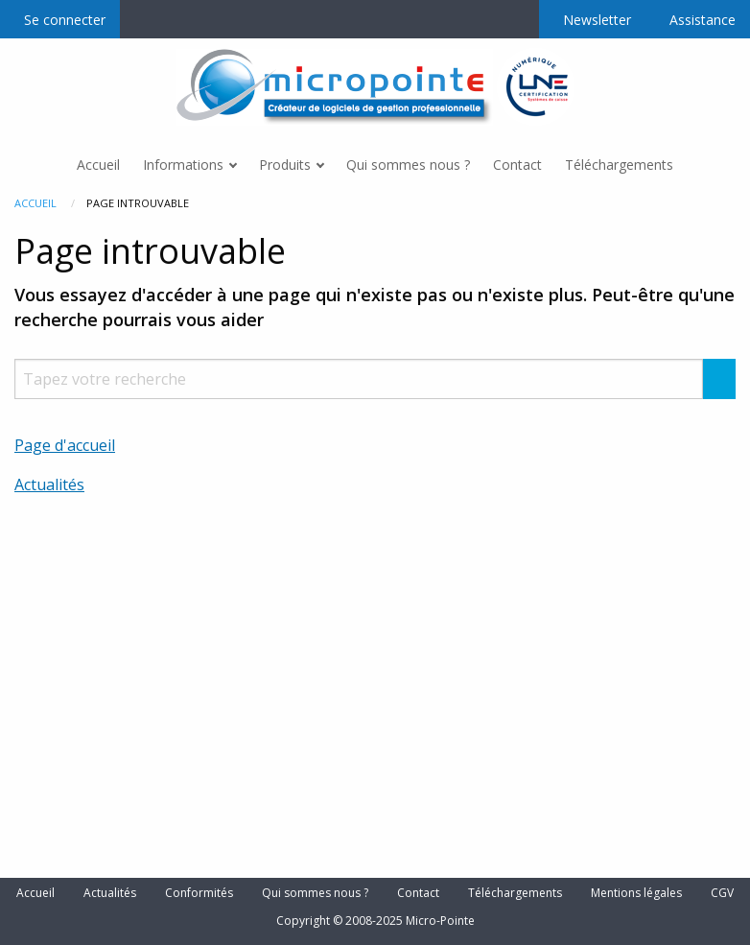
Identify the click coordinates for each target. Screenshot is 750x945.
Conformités (199, 893)
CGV (722, 893)
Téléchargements (515, 893)
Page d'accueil (64, 445)
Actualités (49, 484)
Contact (418, 893)
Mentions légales (636, 893)
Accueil (35, 203)
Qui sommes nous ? (315, 893)
